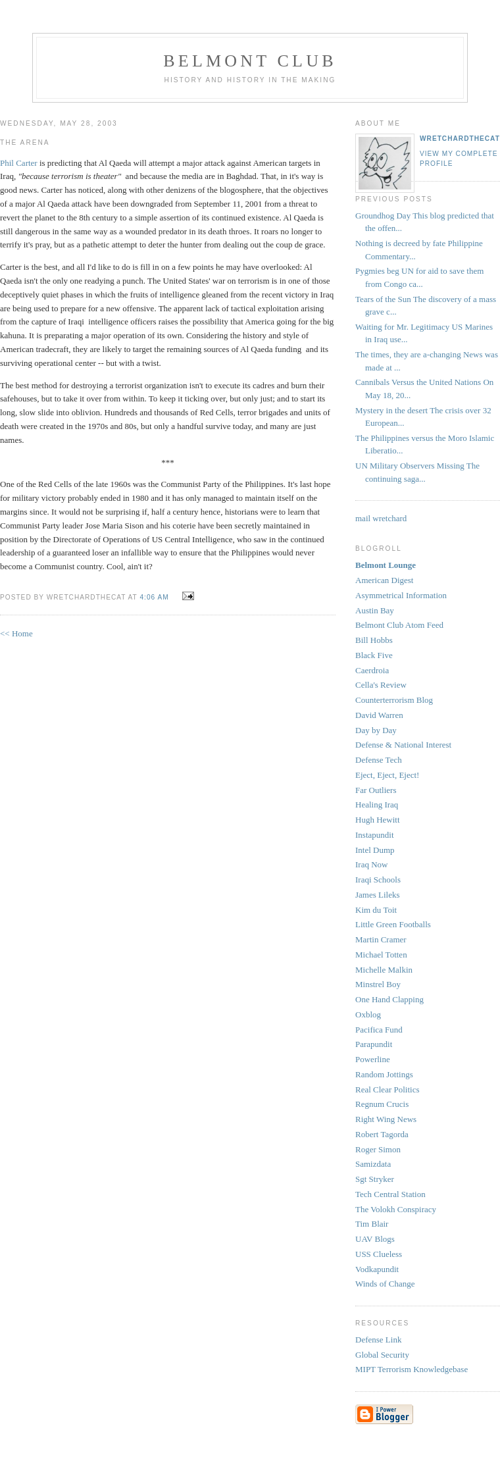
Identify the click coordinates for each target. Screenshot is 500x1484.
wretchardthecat (460, 138)
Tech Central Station (390, 1194)
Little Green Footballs (393, 924)
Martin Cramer (381, 939)
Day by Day (376, 730)
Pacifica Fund (379, 1030)
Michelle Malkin (384, 970)
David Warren (379, 715)
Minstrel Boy (378, 984)
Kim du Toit (376, 910)
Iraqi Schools (378, 879)
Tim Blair (371, 1224)
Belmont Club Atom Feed (399, 625)
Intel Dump (375, 850)
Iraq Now (371, 864)
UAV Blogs (375, 1239)
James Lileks (377, 895)
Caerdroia (372, 670)
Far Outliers (375, 790)
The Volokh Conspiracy (395, 1209)
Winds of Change (384, 1284)
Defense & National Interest (403, 745)
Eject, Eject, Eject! (387, 775)
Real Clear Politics (387, 1089)
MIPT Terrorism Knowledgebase (411, 1369)
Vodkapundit (377, 1269)
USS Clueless (378, 1254)
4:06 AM (153, 597)
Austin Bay (374, 610)
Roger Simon (378, 1149)
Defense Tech (378, 760)
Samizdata (373, 1164)
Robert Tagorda (382, 1134)
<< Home (16, 633)
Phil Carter (19, 163)
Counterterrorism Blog (394, 700)
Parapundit (373, 1044)
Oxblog (368, 1014)
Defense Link (378, 1339)
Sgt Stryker (374, 1179)
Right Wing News (385, 1119)
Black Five (374, 655)
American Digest (384, 580)
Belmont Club (249, 60)
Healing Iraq (376, 804)
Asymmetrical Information (401, 595)
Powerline (372, 1059)
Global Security (382, 1355)
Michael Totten (381, 954)
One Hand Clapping (389, 999)
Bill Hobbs (374, 640)
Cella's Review (381, 685)
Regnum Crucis (382, 1104)
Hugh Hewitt (377, 820)
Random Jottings (384, 1074)
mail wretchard (381, 518)
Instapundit (374, 835)
